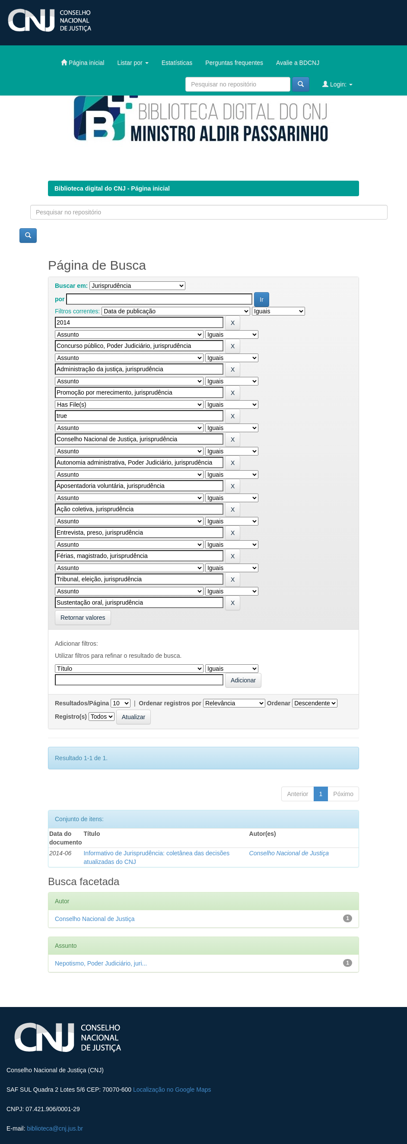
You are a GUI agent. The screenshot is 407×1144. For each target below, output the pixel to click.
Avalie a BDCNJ (297, 62)
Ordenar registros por (170, 703)
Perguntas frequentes (234, 62)
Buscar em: (71, 285)
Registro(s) (71, 716)
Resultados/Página (82, 703)
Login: (337, 84)
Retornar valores (82, 617)
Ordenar (278, 703)
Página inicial (82, 62)
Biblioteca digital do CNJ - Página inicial (112, 188)
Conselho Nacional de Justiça (289, 853)
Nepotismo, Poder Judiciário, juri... (101, 963)
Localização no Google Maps (172, 1089)
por (60, 299)
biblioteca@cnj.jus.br (55, 1128)
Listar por (132, 62)
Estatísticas (177, 62)
